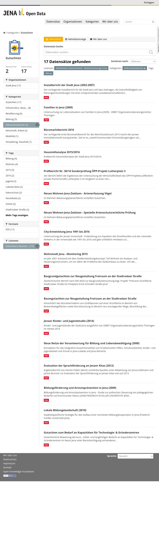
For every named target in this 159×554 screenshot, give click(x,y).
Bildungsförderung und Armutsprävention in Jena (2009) (80, 388)
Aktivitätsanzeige (75, 39)
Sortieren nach (119, 61)
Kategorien (92, 21)
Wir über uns (110, 21)
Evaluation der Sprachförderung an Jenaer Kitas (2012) (79, 365)
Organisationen (72, 21)
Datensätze (53, 21)
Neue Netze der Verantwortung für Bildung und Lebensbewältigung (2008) (92, 343)
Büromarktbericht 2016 (59, 130)
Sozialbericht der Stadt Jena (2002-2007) (69, 85)
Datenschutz (9, 459)
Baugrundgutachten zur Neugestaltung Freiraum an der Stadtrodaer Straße (93, 276)
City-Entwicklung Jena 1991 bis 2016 (67, 231)
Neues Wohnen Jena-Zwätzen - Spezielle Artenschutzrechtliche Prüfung (90, 212)
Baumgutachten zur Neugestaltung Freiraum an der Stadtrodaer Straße (90, 298)
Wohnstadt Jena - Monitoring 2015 (66, 254)
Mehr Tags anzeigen (17, 215)
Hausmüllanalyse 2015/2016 (62, 152)
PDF (46, 97)
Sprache (111, 455)
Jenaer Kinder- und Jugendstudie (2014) (69, 321)
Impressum (9, 463)
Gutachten (27, 32)
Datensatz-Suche (53, 46)
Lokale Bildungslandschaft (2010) (65, 410)
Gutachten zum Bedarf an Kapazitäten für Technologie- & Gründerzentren (91, 432)
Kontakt (7, 467)
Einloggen (149, 2)
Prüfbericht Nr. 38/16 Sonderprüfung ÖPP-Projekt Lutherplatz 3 (84, 171)
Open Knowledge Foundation (18, 471)
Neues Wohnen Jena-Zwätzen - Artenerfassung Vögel (78, 193)
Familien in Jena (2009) (58, 107)
